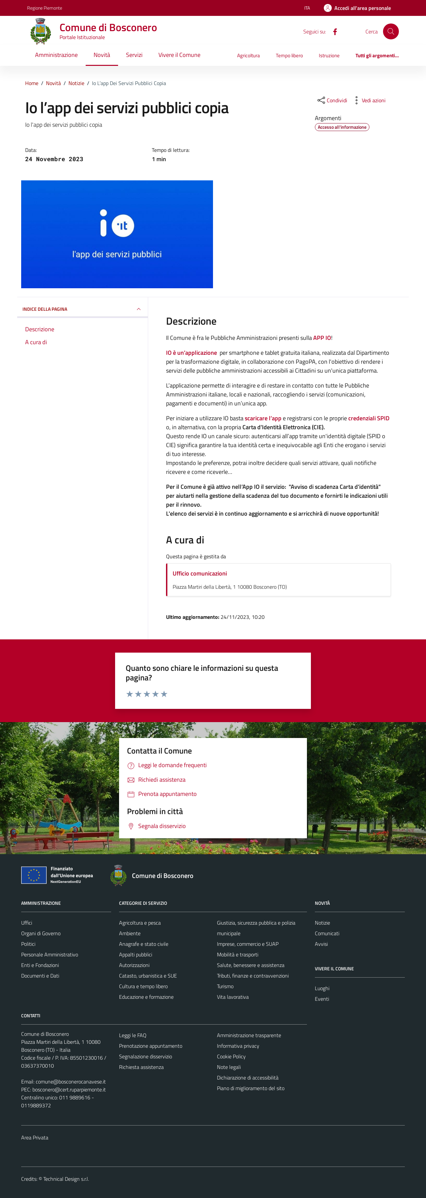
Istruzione (329, 55)
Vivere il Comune (179, 54)
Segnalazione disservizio (145, 1056)
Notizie (322, 923)
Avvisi (321, 944)
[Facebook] (332, 31)
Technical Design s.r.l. (66, 1179)
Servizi (134, 54)
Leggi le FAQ (133, 1035)
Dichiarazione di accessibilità (247, 1078)
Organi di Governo (41, 933)
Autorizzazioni (134, 965)
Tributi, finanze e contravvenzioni (253, 976)
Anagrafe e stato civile (143, 944)
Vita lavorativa (233, 997)
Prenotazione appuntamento (150, 1046)
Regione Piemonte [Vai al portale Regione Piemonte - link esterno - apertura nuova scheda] (44, 7)
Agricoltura (248, 55)
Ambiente (130, 933)
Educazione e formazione (146, 997)
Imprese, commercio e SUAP (247, 944)
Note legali (229, 1067)
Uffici (26, 923)
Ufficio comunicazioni (200, 573)
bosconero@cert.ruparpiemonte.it (69, 1089)
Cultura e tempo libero (143, 986)
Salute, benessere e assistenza (250, 965)
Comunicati (327, 933)
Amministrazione (56, 54)
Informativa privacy (238, 1046)
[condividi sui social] (332, 100)
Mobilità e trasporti (237, 954)
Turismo (225, 986)
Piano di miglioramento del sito (250, 1088)
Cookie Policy (231, 1056)
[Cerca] (391, 31)
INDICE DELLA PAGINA (82, 309)
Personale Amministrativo (49, 954)
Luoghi (322, 988)
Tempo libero (289, 55)
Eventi (322, 999)
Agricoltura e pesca (140, 923)
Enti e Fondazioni (40, 965)
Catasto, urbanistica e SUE (148, 976)
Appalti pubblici (135, 954)
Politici (28, 944)
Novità (102, 54)
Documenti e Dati (40, 976)
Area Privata (34, 1137)
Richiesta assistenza (141, 1067)
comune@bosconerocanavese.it (71, 1081)
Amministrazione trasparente (249, 1035)
